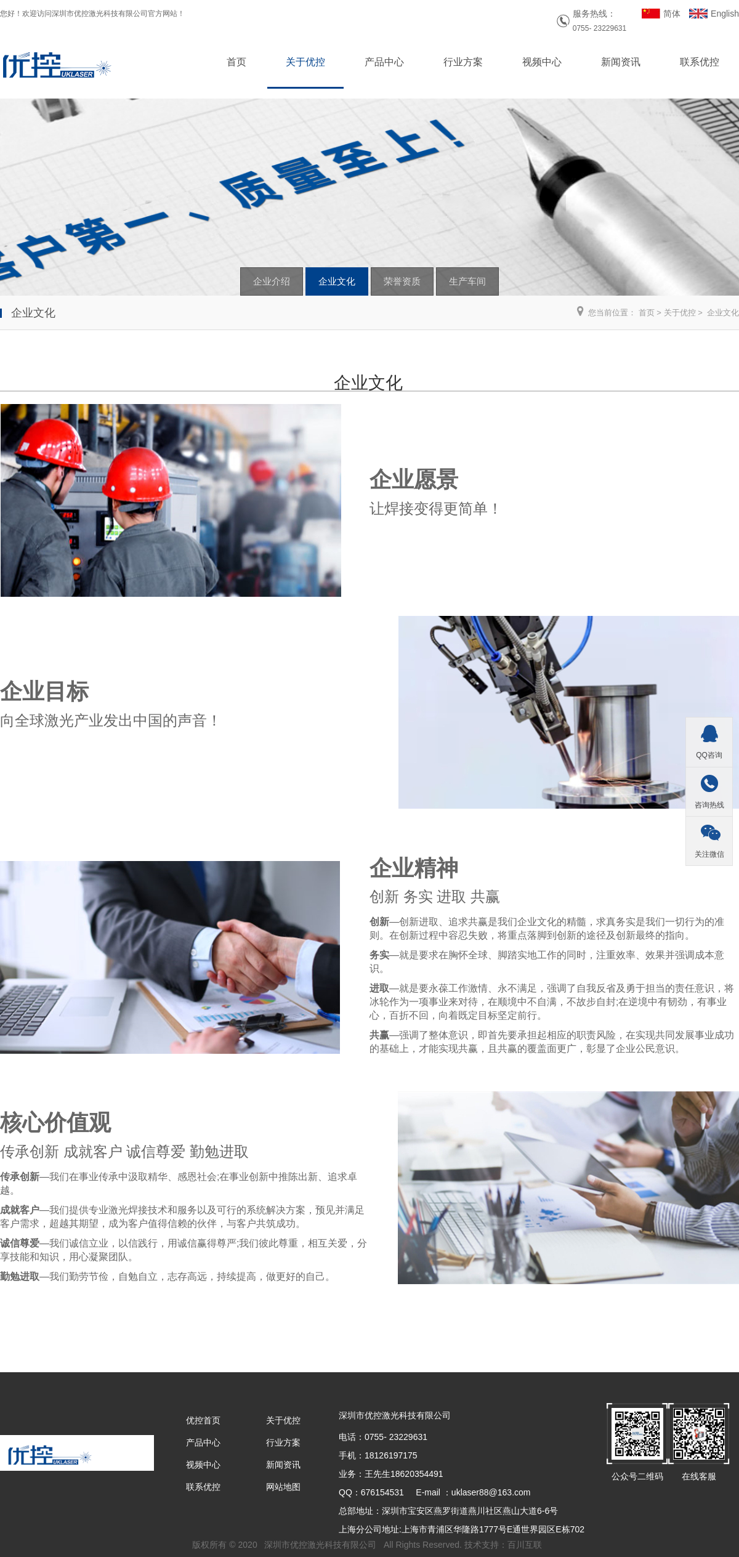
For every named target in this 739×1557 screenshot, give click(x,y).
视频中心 (542, 62)
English (725, 13)
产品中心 (384, 62)
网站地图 (283, 1487)
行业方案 (463, 62)
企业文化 (336, 281)
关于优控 (305, 62)
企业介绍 (271, 281)
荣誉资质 (402, 281)
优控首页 (203, 1420)
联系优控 (699, 62)
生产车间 (467, 281)
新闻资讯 (620, 62)
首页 (236, 62)
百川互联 (524, 1545)
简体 (671, 13)
